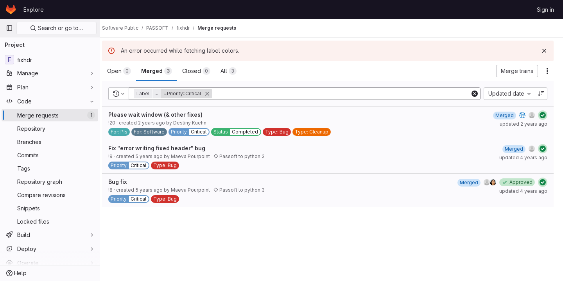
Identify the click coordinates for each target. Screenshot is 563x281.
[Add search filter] (345, 94)
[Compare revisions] (50, 195)
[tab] (126, 71)
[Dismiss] (544, 50)
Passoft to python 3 (246, 156)
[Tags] (50, 168)
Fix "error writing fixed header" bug (164, 148)
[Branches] (50, 141)
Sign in (545, 9)
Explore (33, 9)
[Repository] (50, 128)
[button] (181, 94)
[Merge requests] (50, 115)
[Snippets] (50, 208)
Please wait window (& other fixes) (163, 114)
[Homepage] (10, 9)
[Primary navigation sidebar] (9, 28)
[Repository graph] (50, 181)
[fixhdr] (50, 59)
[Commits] (50, 155)
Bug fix (125, 181)
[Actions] (547, 71)
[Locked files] (50, 221)
